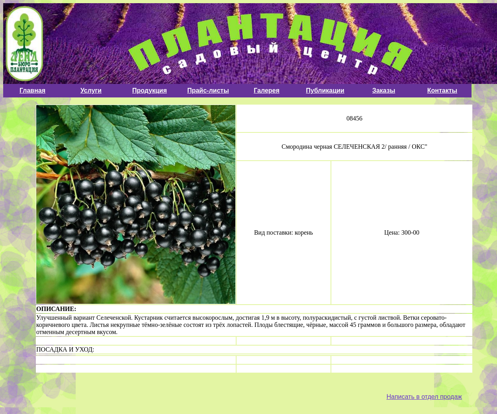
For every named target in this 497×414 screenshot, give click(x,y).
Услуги (91, 90)
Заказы (383, 90)
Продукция (149, 90)
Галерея (267, 90)
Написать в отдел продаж (424, 396)
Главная (32, 90)
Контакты (442, 90)
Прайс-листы (208, 90)
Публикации (325, 90)
